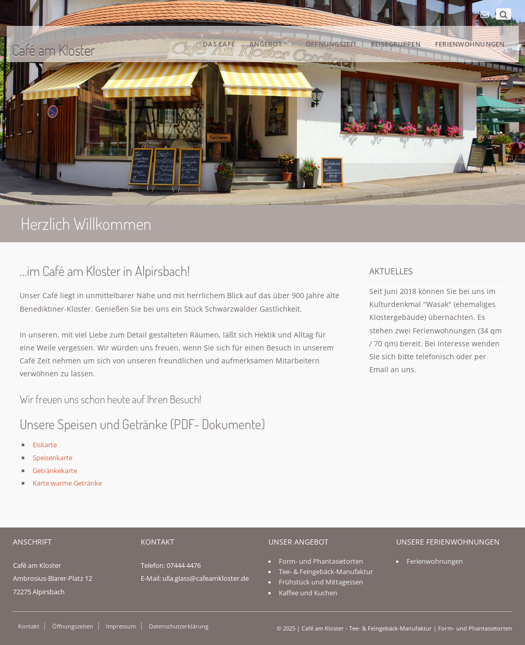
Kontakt (489, 80)
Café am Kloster (53, 50)
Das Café (219, 44)
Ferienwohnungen (470, 44)
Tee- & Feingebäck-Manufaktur (326, 571)
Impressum (121, 626)
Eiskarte (45, 444)
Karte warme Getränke (67, 483)
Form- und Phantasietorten (321, 561)
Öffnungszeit (331, 44)
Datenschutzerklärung (178, 626)
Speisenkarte (52, 457)
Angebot (265, 44)
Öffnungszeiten (72, 626)
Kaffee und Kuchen (308, 593)
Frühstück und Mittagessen (321, 582)
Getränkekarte (55, 470)
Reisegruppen (396, 44)
